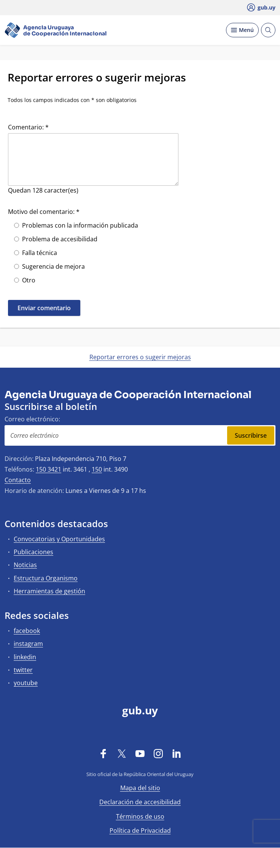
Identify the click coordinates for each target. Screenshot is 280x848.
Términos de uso (140, 816)
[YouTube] (140, 753)
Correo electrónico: (32, 419)
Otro (28, 280)
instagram (28, 643)
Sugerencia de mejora (53, 266)
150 (97, 469)
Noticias (25, 565)
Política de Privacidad (140, 830)
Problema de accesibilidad (59, 239)
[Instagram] (158, 753)
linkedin (25, 657)
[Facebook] (103, 753)
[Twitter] (121, 753)
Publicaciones (33, 552)
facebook (27, 630)
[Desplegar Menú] (242, 30)
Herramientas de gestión (49, 591)
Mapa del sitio (140, 788)
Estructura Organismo (46, 578)
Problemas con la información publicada (80, 225)
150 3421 (48, 469)
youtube (26, 683)
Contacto (18, 480)
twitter (23, 670)
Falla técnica (39, 253)
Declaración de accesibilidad (140, 802)
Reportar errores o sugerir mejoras (140, 357)
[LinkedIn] (176, 753)
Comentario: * (28, 127)
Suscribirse (251, 435)
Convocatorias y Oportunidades (59, 539)
